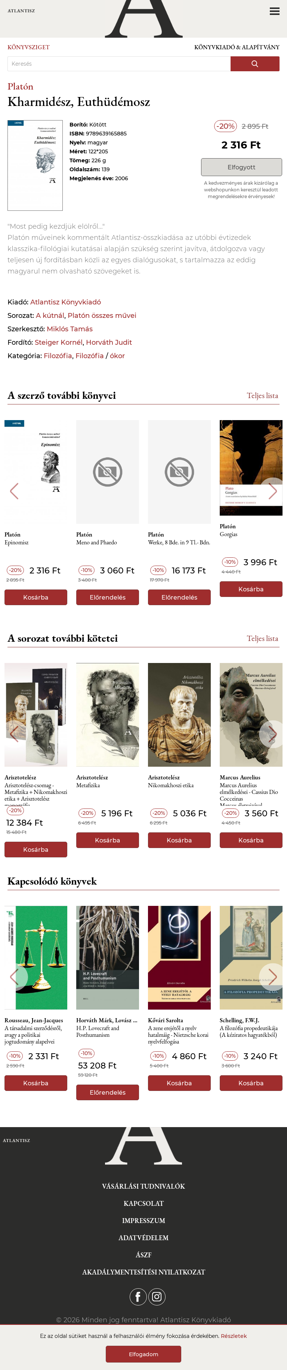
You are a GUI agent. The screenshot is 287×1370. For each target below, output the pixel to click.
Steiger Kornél (59, 342)
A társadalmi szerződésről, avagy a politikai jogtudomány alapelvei (33, 1035)
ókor (117, 356)
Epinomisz (16, 542)
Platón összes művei (102, 316)
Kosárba (36, 597)
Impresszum (143, 1220)
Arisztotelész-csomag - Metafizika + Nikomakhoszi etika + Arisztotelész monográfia (35, 794)
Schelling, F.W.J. (239, 1020)
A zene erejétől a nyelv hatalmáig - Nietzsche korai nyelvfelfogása (178, 1035)
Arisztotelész (20, 777)
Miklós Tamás (70, 329)
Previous (14, 491)
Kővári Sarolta (165, 1020)
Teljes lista (262, 395)
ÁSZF (144, 1255)
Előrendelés (108, 597)
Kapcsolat (144, 1203)
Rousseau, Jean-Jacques (33, 1020)
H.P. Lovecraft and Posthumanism (97, 1032)
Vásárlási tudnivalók (143, 1186)
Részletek (234, 1336)
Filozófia (58, 356)
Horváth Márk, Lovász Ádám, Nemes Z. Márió (107, 1020)
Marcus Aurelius (240, 777)
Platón (20, 86)
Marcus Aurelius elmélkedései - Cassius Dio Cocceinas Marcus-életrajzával (249, 794)
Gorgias (228, 534)
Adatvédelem (143, 1237)
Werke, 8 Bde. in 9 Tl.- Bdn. (179, 542)
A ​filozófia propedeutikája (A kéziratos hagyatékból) (249, 1032)
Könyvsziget (28, 47)
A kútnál (50, 316)
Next (273, 491)
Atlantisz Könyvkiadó (65, 302)
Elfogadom (143, 1354)
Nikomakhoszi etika (171, 785)
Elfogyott (242, 167)
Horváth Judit (109, 342)
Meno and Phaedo (96, 542)
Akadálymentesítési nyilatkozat (143, 1272)
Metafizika (88, 785)
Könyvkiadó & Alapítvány (237, 47)
